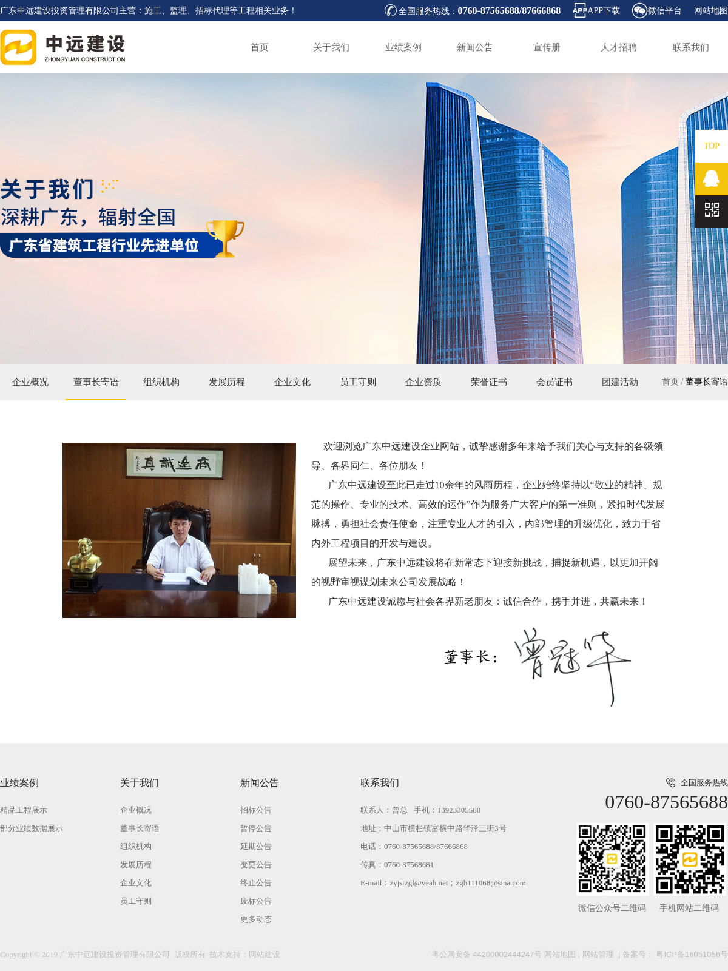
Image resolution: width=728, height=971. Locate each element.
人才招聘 (619, 47)
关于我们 (331, 47)
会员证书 (554, 382)
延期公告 (256, 846)
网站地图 (711, 10)
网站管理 (598, 954)
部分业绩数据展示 (31, 828)
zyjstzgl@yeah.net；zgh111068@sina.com (457, 882)
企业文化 (292, 382)
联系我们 (691, 47)
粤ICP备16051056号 (691, 954)
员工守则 (358, 382)
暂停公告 (256, 828)
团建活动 (620, 382)
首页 (260, 47)
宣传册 (547, 47)
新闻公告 (475, 47)
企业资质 (423, 382)
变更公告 (256, 864)
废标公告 (256, 900)
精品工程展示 (23, 810)
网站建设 (264, 954)
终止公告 (256, 882)
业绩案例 (403, 47)
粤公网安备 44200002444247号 (486, 954)
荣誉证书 (489, 382)
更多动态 (256, 919)
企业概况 (30, 382)
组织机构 (161, 382)
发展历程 (227, 382)
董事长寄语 (707, 381)
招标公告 (256, 810)
